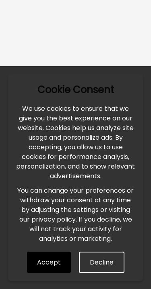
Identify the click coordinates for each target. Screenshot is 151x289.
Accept (49, 262)
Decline (102, 262)
